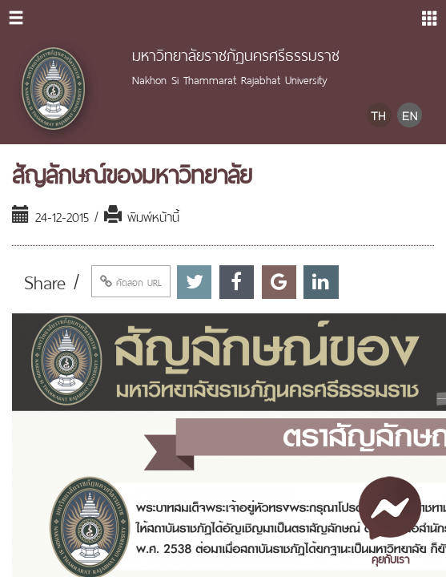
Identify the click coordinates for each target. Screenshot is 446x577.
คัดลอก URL (131, 281)
